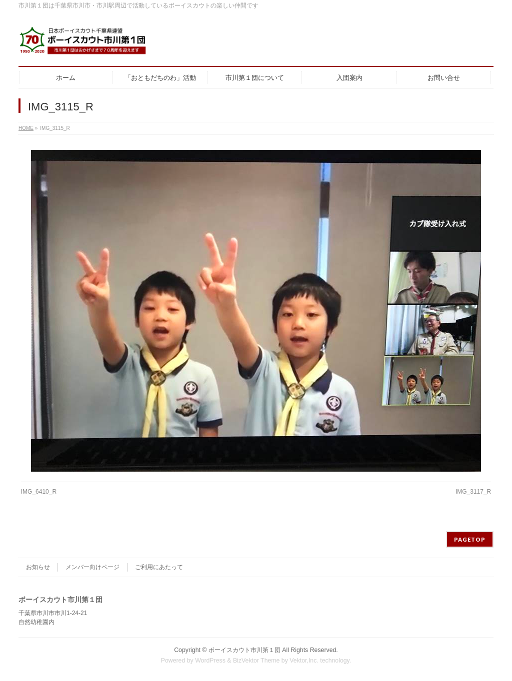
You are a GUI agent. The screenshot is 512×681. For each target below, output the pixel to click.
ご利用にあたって (159, 567)
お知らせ (38, 567)
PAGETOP (470, 539)
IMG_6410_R (38, 491)
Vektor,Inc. (304, 660)
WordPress (210, 660)
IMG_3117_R (473, 491)
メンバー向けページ (93, 567)
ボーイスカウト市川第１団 (244, 650)
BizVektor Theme (256, 660)
